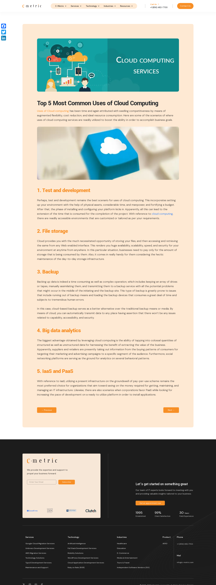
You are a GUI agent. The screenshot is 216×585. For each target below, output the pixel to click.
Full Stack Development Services (82, 548)
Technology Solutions (35, 558)
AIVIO (165, 543)
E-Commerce (123, 553)
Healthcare (122, 543)
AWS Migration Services (36, 553)
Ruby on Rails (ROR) (76, 567)
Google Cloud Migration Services (40, 543)
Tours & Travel (123, 563)
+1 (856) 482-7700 (185, 544)
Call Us (154, 4)
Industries (108, 6)
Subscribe (66, 482)
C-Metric (59, 6)
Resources (125, 6)
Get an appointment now (150, 503)
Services (75, 6)
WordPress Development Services (83, 558)
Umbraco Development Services (40, 548)
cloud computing (162, 214)
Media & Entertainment (127, 558)
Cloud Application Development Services (86, 563)
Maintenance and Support (37, 567)
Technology (91, 6)
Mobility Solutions (75, 553)
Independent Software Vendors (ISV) (133, 567)
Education (121, 548)
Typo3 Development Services (39, 563)
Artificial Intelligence (77, 543)
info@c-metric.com (185, 562)
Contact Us (185, 6)
